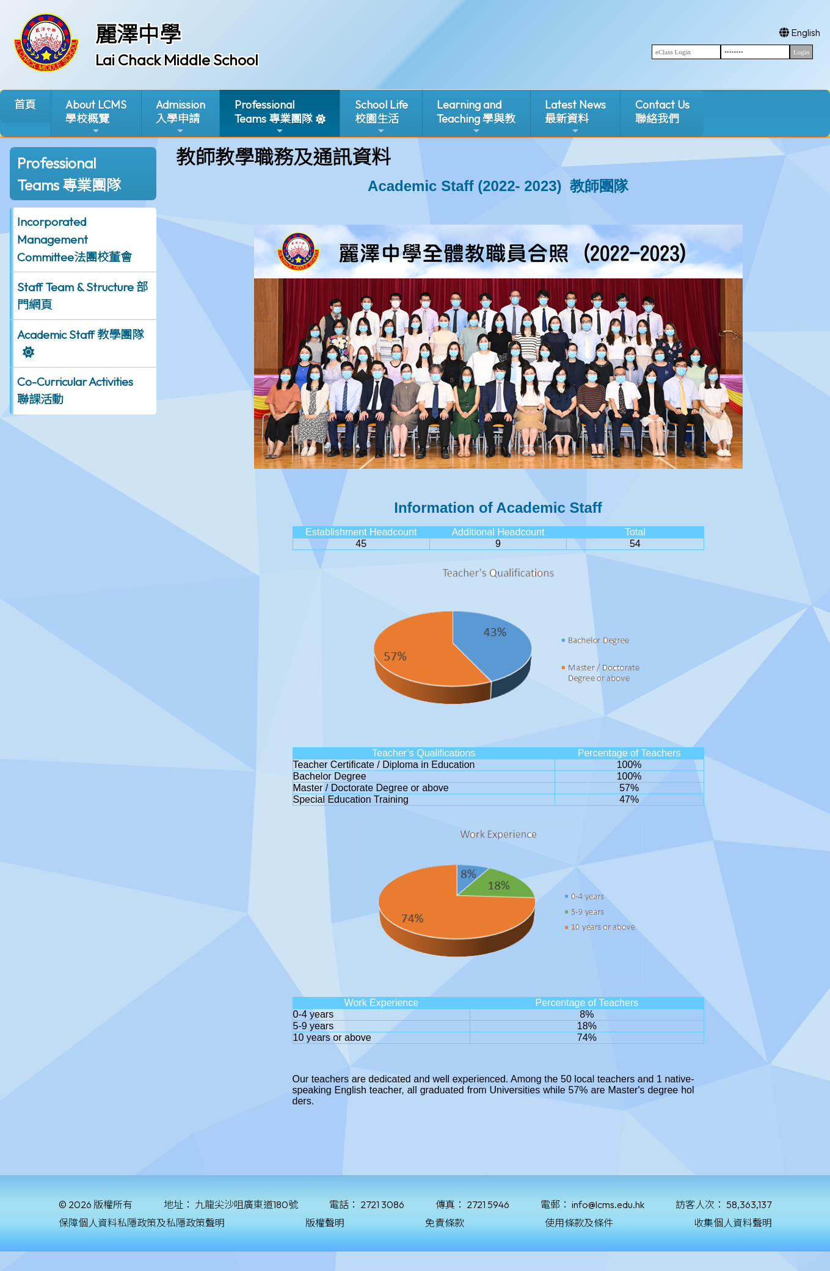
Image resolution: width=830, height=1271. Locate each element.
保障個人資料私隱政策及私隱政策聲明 (142, 1223)
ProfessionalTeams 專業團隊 (274, 117)
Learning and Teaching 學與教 (476, 117)
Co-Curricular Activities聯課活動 (75, 390)
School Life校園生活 (381, 117)
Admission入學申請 (180, 117)
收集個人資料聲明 (733, 1223)
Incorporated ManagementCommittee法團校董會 (74, 239)
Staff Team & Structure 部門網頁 (82, 296)
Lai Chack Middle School (176, 60)
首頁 (25, 105)
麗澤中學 (138, 34)
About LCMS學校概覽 (95, 117)
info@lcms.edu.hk (608, 1204)
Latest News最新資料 (575, 117)
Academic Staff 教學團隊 (80, 334)
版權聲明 (324, 1223)
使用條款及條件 (579, 1223)
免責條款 (444, 1223)
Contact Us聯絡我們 (662, 112)
